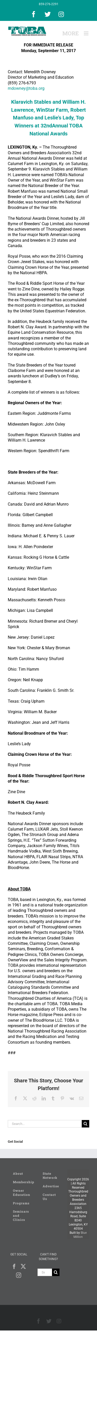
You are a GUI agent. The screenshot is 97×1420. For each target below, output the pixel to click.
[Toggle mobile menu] (86, 33)
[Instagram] (18, 1275)
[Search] (85, 1123)
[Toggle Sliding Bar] (70, 33)
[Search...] (45, 1123)
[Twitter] (23, 1266)
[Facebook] (14, 1266)
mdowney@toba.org (26, 88)
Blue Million (80, 1235)
